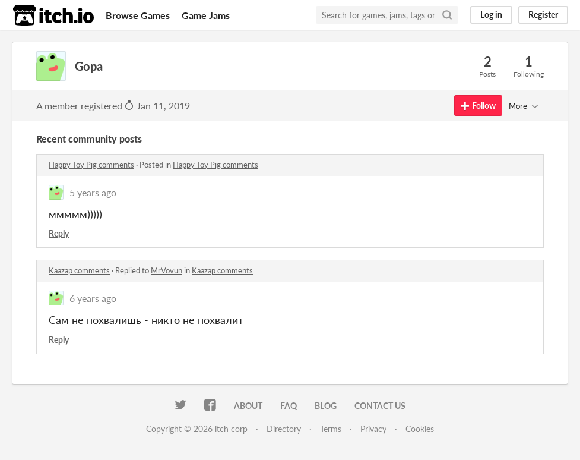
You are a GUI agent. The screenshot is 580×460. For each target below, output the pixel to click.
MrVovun (166, 270)
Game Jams (206, 15)
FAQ (288, 406)
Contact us (379, 406)
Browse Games (138, 15)
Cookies (419, 429)
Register (543, 15)
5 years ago (92, 192)
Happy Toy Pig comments (91, 164)
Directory (284, 429)
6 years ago (92, 298)
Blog (326, 406)
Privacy (373, 429)
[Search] (447, 15)
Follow (478, 105)
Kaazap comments (79, 270)
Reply (59, 233)
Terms (330, 429)
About (248, 406)
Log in (491, 15)
